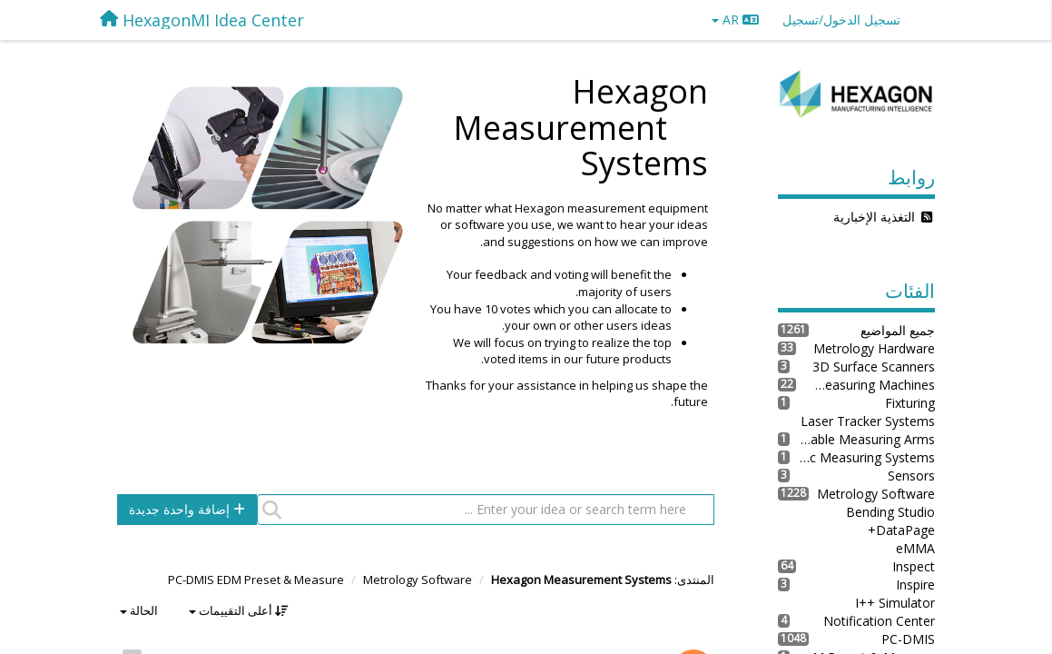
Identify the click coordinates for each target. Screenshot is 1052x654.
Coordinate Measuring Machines (865, 384)
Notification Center (879, 620)
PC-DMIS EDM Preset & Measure (256, 579)
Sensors (911, 475)
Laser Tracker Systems (868, 421)
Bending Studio (890, 511)
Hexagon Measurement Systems (581, 579)
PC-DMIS (908, 639)
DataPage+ (901, 530)
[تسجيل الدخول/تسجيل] (841, 20)
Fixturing (910, 402)
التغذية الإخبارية (874, 216)
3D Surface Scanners (873, 366)
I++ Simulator (895, 602)
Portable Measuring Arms (862, 439)
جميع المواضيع (897, 330)
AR (735, 19)
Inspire (915, 584)
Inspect (913, 566)
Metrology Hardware (874, 348)
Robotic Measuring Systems (862, 457)
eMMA (915, 548)
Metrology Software (417, 579)
